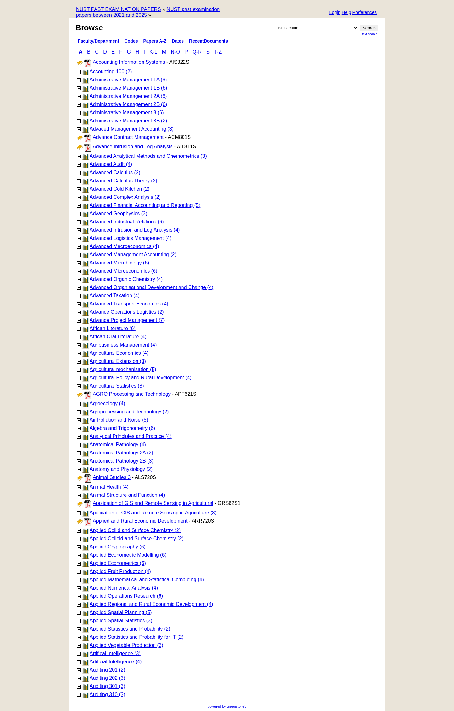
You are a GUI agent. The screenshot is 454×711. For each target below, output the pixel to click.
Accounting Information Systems (129, 62)
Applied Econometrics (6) (118, 563)
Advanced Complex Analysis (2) (125, 197)
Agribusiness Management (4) (123, 344)
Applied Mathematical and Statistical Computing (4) (147, 579)
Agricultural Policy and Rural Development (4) (141, 377)
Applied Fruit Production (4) (120, 571)
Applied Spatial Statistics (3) (121, 620)
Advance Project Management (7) (127, 320)
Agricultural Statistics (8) (117, 385)
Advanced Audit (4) (111, 164)
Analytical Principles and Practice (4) (131, 436)
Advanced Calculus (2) (115, 172)
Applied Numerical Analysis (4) (124, 587)
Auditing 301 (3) (107, 686)
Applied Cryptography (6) (118, 546)
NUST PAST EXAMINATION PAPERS (118, 9)
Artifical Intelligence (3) (115, 653)
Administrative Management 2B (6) (128, 104)
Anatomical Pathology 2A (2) (121, 452)
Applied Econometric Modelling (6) (128, 555)
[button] (364, 13)
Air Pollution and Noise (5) (119, 420)
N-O (175, 52)
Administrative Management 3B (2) (128, 120)
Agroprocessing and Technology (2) (129, 411)
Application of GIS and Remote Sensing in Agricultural (153, 503)
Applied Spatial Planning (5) (121, 612)
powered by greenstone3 (226, 706)
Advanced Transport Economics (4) (129, 303)
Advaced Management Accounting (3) (132, 129)
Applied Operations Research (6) (126, 596)
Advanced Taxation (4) (115, 295)
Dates (178, 41)
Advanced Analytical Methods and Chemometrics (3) (148, 156)
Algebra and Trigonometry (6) (122, 428)
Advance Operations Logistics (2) (127, 312)
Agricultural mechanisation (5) (123, 369)
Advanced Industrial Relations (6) (127, 221)
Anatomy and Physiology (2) (121, 469)
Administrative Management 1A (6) (128, 79)
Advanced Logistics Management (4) (131, 238)
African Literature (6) (113, 328)
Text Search (369, 34)
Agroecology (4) (107, 403)
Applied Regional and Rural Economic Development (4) (151, 604)
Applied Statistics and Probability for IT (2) (136, 637)
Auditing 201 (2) (107, 669)
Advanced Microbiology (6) (119, 262)
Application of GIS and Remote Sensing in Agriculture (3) (153, 512)
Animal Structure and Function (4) (127, 495)
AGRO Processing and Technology (132, 394)
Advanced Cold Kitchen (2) (119, 189)
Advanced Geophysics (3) (118, 213)
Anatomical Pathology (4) (118, 444)
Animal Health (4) (109, 486)
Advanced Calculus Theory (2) (123, 180)
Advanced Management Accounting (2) (133, 254)
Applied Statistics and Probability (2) (130, 628)
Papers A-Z (154, 41)
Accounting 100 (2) (111, 71)
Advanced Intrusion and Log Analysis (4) (135, 230)
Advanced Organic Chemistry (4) (126, 279)
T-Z (218, 52)
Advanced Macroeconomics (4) (124, 246)
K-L (153, 52)
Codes (131, 41)
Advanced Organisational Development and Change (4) (151, 287)
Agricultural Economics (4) (119, 353)
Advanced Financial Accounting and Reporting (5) (145, 205)
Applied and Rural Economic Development (140, 521)
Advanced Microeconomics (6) (123, 271)
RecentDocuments (208, 41)
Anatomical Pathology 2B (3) (122, 461)
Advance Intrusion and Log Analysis (133, 146)
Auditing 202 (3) (107, 678)
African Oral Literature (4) (118, 336)
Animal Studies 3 (112, 477)
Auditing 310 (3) (107, 694)
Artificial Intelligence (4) (116, 661)
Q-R (196, 52)
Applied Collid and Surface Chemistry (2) (135, 530)
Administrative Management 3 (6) (127, 112)
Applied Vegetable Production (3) (126, 645)
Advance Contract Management (128, 137)
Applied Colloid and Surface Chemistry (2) (136, 538)
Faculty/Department (98, 41)
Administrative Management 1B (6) (128, 88)
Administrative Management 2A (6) (128, 96)
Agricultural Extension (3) (118, 361)
